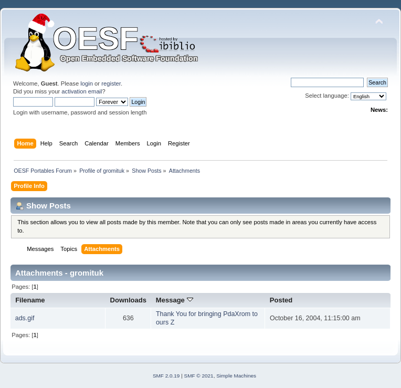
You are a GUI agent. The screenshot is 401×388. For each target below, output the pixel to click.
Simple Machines (236, 376)
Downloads (128, 300)
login (86, 83)
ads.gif (25, 318)
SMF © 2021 (199, 376)
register (111, 83)
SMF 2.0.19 (166, 376)
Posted (281, 300)
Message (174, 300)
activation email (81, 91)
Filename (30, 300)
